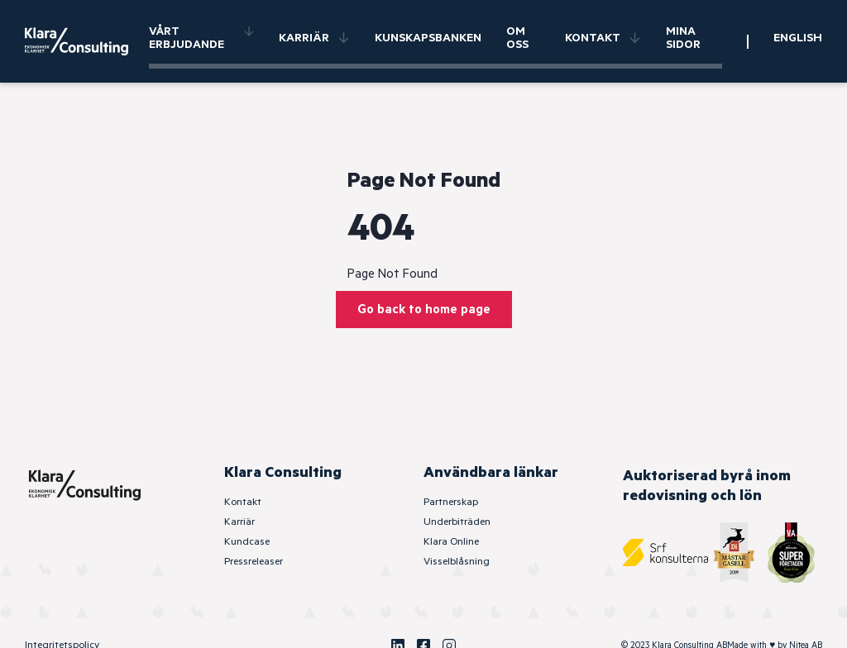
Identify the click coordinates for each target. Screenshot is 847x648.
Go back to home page (423, 310)
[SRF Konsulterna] (665, 552)
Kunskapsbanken (428, 38)
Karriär (314, 38)
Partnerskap (451, 502)
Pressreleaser (253, 561)
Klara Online (451, 542)
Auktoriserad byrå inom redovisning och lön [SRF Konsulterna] (707, 486)
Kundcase (247, 542)
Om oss (517, 38)
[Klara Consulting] (87, 41)
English (797, 38)
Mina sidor (683, 38)
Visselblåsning (457, 561)
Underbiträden (457, 522)
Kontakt (603, 38)
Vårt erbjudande (201, 38)
